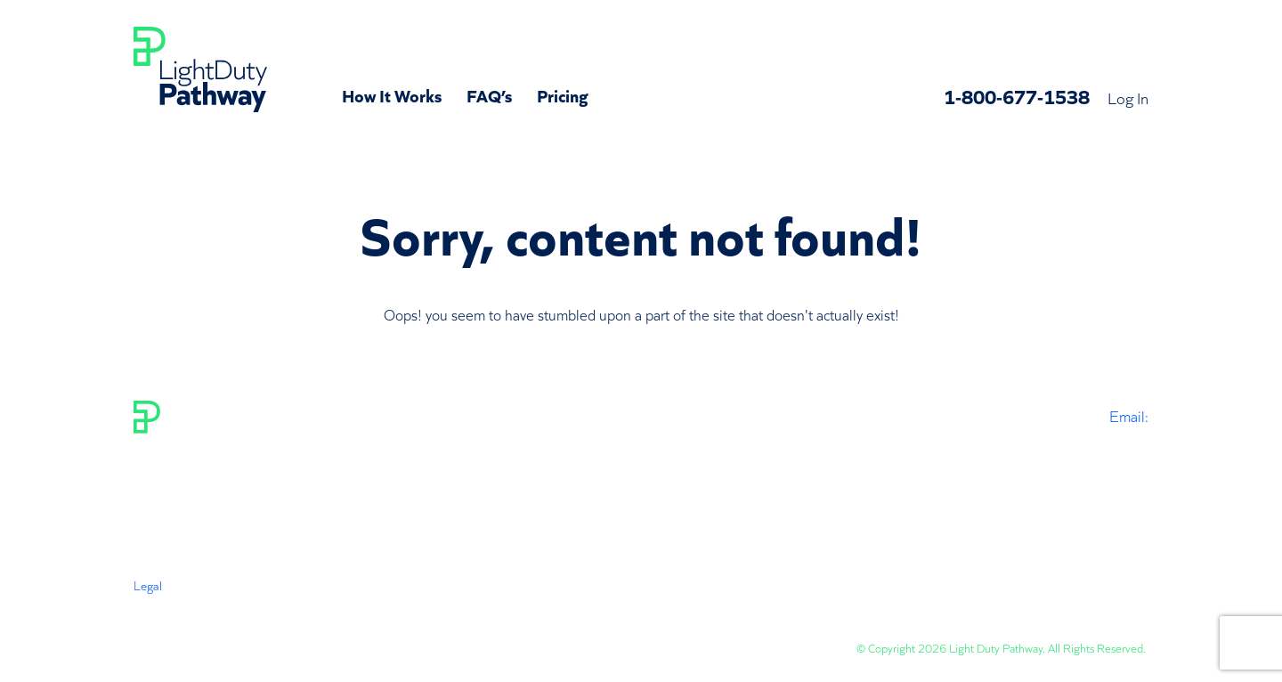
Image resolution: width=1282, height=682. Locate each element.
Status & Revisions (542, 603)
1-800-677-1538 (1017, 96)
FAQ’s (489, 94)
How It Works (392, 94)
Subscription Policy (428, 603)
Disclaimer (334, 603)
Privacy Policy (255, 603)
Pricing (562, 94)
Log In (1128, 97)
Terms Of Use (168, 603)
